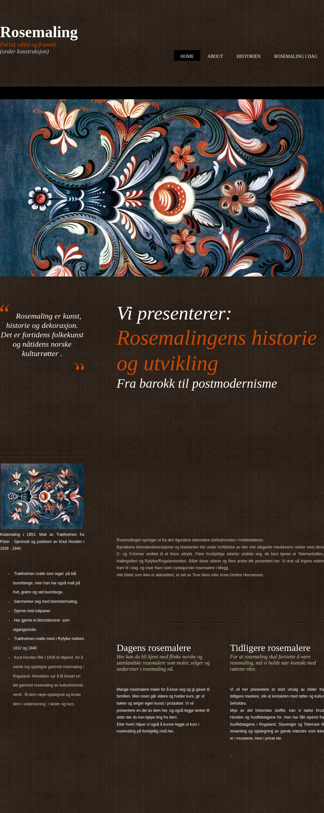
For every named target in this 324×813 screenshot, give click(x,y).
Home (187, 56)
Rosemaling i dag (296, 56)
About (215, 56)
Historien (249, 56)
